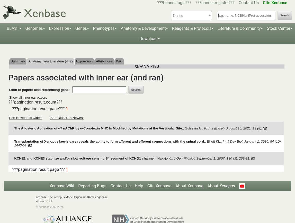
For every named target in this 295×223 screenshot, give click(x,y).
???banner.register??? (215, 2)
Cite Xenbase (159, 185)
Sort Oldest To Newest (67, 118)
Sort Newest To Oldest (25, 118)
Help (139, 185)
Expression (59, 28)
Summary (18, 61)
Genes (81, 28)
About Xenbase (189, 185)
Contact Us (249, 2)
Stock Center (278, 28)
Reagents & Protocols (191, 28)
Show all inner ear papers (28, 97)
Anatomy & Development (143, 28)
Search (284, 15)
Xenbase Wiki (62, 185)
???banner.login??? (174, 2)
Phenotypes (104, 28)
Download (148, 38)
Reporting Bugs (92, 185)
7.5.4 (49, 201)
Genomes (34, 28)
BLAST (13, 28)
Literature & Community (239, 28)
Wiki (119, 61)
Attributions (104, 61)
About (221, 185)
